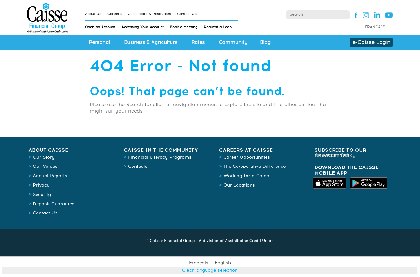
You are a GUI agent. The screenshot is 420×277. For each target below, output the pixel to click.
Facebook (354, 15)
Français (375, 27)
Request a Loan (218, 27)
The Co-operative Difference (254, 166)
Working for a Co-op (246, 176)
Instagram (366, 15)
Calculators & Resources (149, 14)
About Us (93, 14)
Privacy (41, 185)
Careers (115, 14)
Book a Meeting (184, 27)
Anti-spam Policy (335, 155)
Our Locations (239, 185)
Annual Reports (50, 176)
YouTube (389, 15)
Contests (138, 166)
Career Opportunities (246, 157)
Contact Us (187, 14)
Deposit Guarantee (53, 204)
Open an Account (100, 27)
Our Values (45, 166)
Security (42, 194)
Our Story (44, 157)
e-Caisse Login (371, 42)
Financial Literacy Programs (160, 157)
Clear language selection (210, 270)
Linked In (377, 15)
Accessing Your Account (143, 27)
